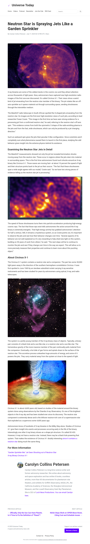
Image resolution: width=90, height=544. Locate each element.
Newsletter (29, 11)
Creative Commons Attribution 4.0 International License (52, 539)
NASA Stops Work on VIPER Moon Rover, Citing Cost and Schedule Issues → (66, 514)
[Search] (80, 11)
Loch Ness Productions (45, 492)
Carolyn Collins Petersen (17, 34)
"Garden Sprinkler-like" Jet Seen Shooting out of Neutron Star (32, 452)
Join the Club (39, 11)
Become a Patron (71, 530)
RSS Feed (48, 11)
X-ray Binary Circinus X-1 (17, 455)
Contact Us (39, 536)
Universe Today (21, 5)
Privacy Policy (49, 536)
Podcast (22, 11)
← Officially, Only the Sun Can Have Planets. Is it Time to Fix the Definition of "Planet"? (25, 514)
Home (10, 11)
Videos (15, 11)
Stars (47, 34)
